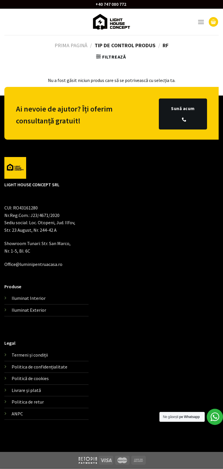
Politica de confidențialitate (39, 367)
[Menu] (200, 22)
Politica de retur (28, 402)
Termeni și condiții (30, 355)
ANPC (17, 414)
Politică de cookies (30, 378)
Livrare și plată (26, 390)
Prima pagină (71, 45)
